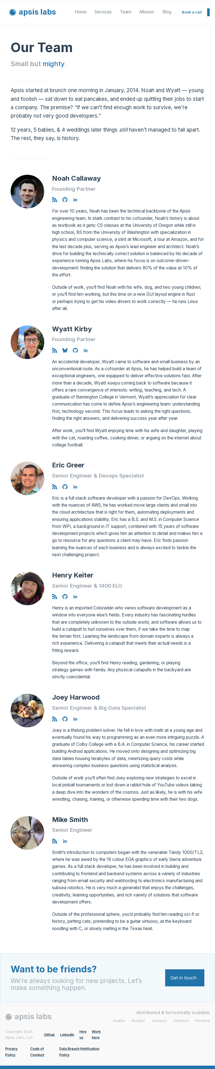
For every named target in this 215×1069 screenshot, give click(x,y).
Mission (146, 12)
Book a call (192, 12)
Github (48, 1034)
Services (103, 12)
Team (125, 12)
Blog (166, 12)
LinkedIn (67, 1034)
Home (81, 12)
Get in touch (183, 978)
